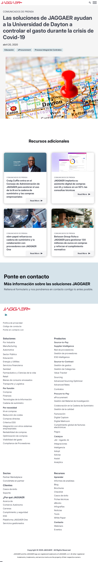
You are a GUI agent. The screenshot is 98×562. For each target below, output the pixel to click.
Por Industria (9, 342)
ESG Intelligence (62, 357)
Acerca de (8, 501)
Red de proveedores (64, 349)
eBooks (57, 503)
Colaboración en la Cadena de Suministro (74, 405)
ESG (5, 516)
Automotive (8, 349)
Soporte (7, 493)
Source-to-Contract (64, 361)
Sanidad (7, 369)
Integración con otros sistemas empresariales (17, 427)
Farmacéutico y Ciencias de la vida (19, 372)
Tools (56, 514)
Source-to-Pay (61, 342)
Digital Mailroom (62, 421)
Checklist (58, 492)
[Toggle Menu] (95, 2)
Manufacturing (10, 346)
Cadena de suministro (13, 403)
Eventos (58, 529)
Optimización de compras (15, 436)
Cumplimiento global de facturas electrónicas (69, 426)
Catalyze (58, 436)
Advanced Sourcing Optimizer (68, 381)
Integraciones (60, 443)
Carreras (7, 508)
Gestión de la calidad (64, 409)
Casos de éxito (10, 489)
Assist (57, 458)
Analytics (58, 462)
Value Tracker (60, 372)
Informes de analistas (64, 480)
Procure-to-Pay (61, 393)
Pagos (57, 431)
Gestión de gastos (62, 365)
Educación (8, 358)
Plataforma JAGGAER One (15, 519)
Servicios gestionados (13, 523)
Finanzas (7, 395)
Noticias (58, 510)
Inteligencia (59, 447)
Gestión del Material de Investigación (71, 401)
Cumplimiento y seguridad (15, 512)
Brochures (59, 488)
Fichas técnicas (61, 499)
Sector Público (10, 354)
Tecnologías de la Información (17, 399)
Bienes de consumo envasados (17, 380)
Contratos (59, 389)
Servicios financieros (13, 365)
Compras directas (11, 418)
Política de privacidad (12, 323)
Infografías (59, 506)
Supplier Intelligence (64, 346)
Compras (7, 392)
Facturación (59, 414)
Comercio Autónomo (13, 504)
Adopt (57, 451)
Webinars (58, 526)
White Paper (60, 517)
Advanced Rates (62, 384)
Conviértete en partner (13, 480)
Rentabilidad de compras (15, 432)
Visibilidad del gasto (12, 439)
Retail (5, 376)
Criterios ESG (9, 422)
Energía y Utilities (11, 361)
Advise (57, 454)
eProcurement (61, 397)
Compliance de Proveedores (16, 443)
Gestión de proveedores (65, 353)
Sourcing (58, 377)
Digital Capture (61, 417)
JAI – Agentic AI (61, 440)
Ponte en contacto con (13, 330)
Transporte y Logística (13, 383)
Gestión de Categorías (64, 369)
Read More (34, 201)
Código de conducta (12, 326)
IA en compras (10, 411)
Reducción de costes (13, 415)
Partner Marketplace (12, 477)
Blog (56, 484)
